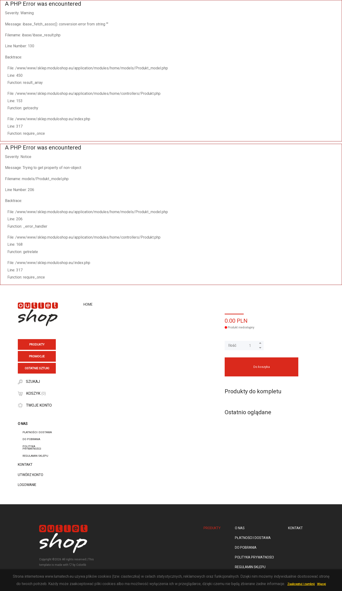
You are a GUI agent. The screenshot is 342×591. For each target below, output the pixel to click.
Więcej (321, 584)
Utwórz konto (30, 475)
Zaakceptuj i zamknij (301, 584)
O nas (240, 528)
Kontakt (25, 464)
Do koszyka (261, 367)
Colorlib (81, 565)
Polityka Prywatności (32, 447)
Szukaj (29, 381)
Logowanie (27, 485)
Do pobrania (31, 439)
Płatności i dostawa (37, 432)
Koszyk (32, 393)
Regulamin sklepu (35, 455)
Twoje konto (35, 405)
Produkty (212, 528)
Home (88, 304)
